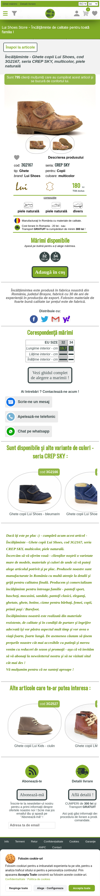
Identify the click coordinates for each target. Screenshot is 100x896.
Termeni (20, 841)
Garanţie (90, 841)
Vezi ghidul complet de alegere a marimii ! (50, 375)
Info (6, 841)
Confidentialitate (15, 879)
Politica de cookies (38, 879)
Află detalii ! (82, 794)
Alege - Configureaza (50, 888)
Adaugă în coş (50, 272)
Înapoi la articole (20, 47)
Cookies (74, 841)
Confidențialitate (53, 841)
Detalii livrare (27, 3)
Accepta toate (82, 888)
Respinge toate (18, 888)
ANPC (42, 847)
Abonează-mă (32, 794)
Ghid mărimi (9, 3)
